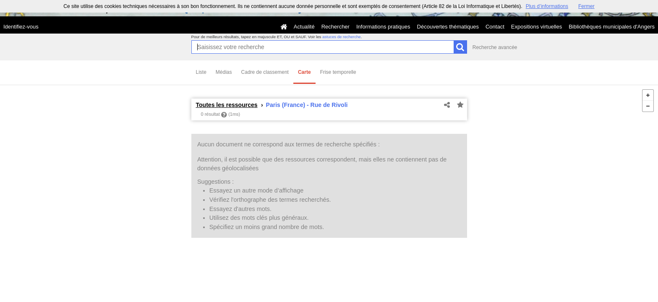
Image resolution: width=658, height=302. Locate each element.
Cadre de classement (265, 72)
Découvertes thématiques (448, 26)
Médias (224, 72)
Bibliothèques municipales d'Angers (612, 26)
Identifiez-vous (21, 26)
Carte (304, 72)
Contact (495, 26)
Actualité (304, 26)
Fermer (586, 6)
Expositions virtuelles (536, 26)
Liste (201, 72)
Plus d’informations (547, 6)
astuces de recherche (341, 36)
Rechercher (335, 26)
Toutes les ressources (227, 105)
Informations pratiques (383, 26)
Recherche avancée (495, 47)
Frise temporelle (338, 72)
